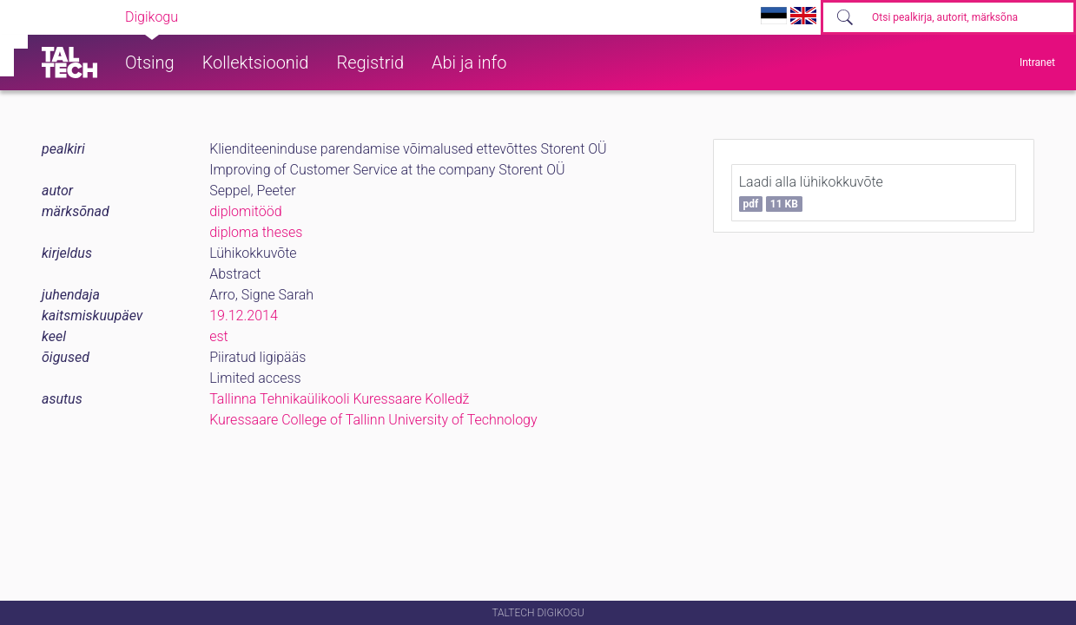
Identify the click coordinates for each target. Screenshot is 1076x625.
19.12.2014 (243, 315)
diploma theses (255, 232)
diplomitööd (245, 211)
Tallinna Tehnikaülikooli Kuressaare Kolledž (339, 399)
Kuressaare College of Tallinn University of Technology (373, 419)
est (218, 336)
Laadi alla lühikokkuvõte (811, 193)
